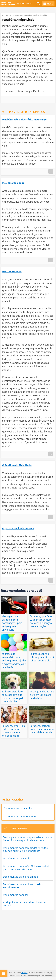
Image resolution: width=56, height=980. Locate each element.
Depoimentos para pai (15, 895)
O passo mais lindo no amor (18, 528)
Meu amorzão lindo (13, 183)
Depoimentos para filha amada (20, 876)
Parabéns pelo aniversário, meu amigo (24, 119)
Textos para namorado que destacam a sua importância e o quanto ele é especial (27, 839)
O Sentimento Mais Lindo (17, 465)
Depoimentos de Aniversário (20, 816)
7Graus (24, 972)
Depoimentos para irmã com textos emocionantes (23, 886)
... (51, 171)
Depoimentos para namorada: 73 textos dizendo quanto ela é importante (25, 849)
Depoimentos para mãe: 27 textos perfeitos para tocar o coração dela (27, 867)
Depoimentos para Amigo (18, 808)
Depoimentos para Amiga (17, 858)
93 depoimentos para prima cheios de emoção (24, 904)
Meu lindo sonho (12, 271)
